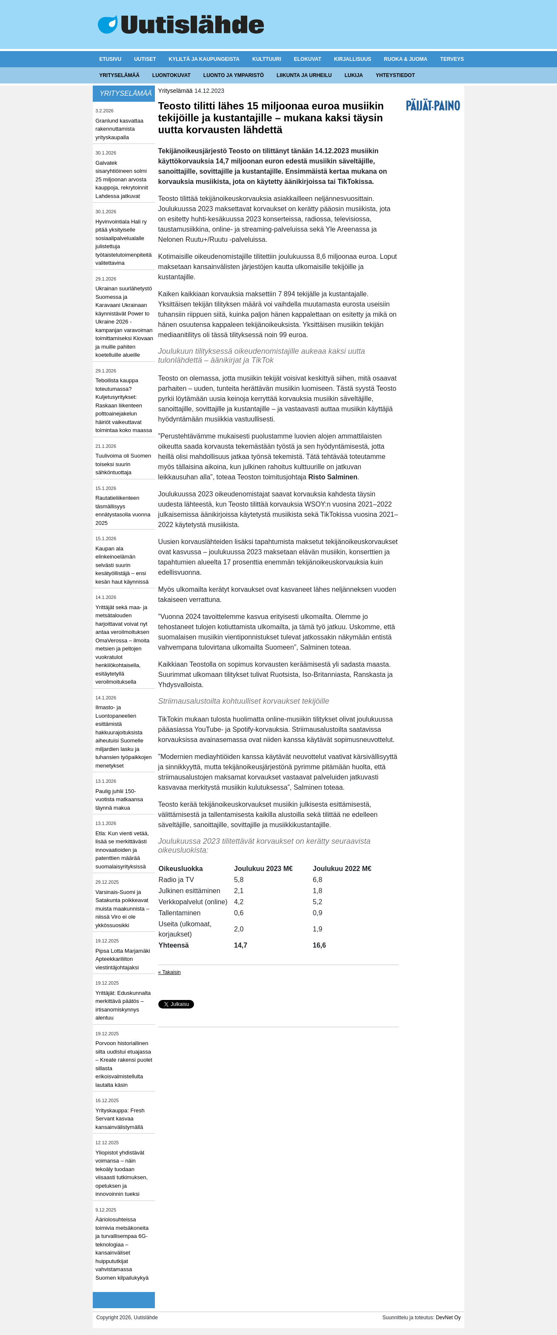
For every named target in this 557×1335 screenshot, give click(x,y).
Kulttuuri (266, 59)
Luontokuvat (171, 75)
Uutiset (145, 59)
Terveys (452, 59)
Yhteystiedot (395, 75)
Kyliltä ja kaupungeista (204, 59)
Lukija (354, 75)
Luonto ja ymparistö (233, 75)
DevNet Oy (448, 1318)
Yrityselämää (119, 75)
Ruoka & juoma (405, 59)
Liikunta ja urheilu (304, 75)
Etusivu (110, 59)
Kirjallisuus (352, 59)
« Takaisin (169, 972)
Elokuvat (307, 59)
